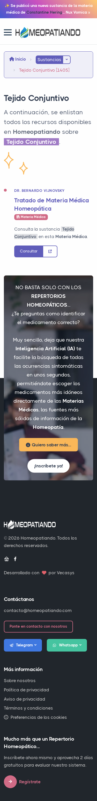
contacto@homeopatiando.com (38, 610)
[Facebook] (15, 559)
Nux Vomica (78, 12)
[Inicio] (6, 559)
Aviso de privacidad (24, 699)
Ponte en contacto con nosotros (38, 626)
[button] (8, 32)
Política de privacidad (26, 689)
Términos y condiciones (28, 708)
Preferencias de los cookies (35, 717)
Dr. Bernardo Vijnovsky (39, 191)
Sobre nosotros (20, 680)
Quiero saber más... (48, 444)
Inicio (17, 59)
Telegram (21, 645)
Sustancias (49, 59)
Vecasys (65, 572)
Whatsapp (65, 645)
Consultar (29, 251)
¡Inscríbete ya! (48, 465)
